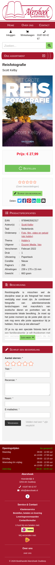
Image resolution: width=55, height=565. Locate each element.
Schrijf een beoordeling (27, 193)
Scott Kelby (27, 224)
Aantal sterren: (13, 358)
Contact (44, 25)
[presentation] (23, 434)
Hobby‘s (25, 240)
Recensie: (10, 380)
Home (10, 25)
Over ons (27, 25)
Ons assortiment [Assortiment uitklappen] (14, 55)
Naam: (8, 398)
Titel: (7, 369)
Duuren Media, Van (31, 244)
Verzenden (13, 423)
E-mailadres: (11, 409)
